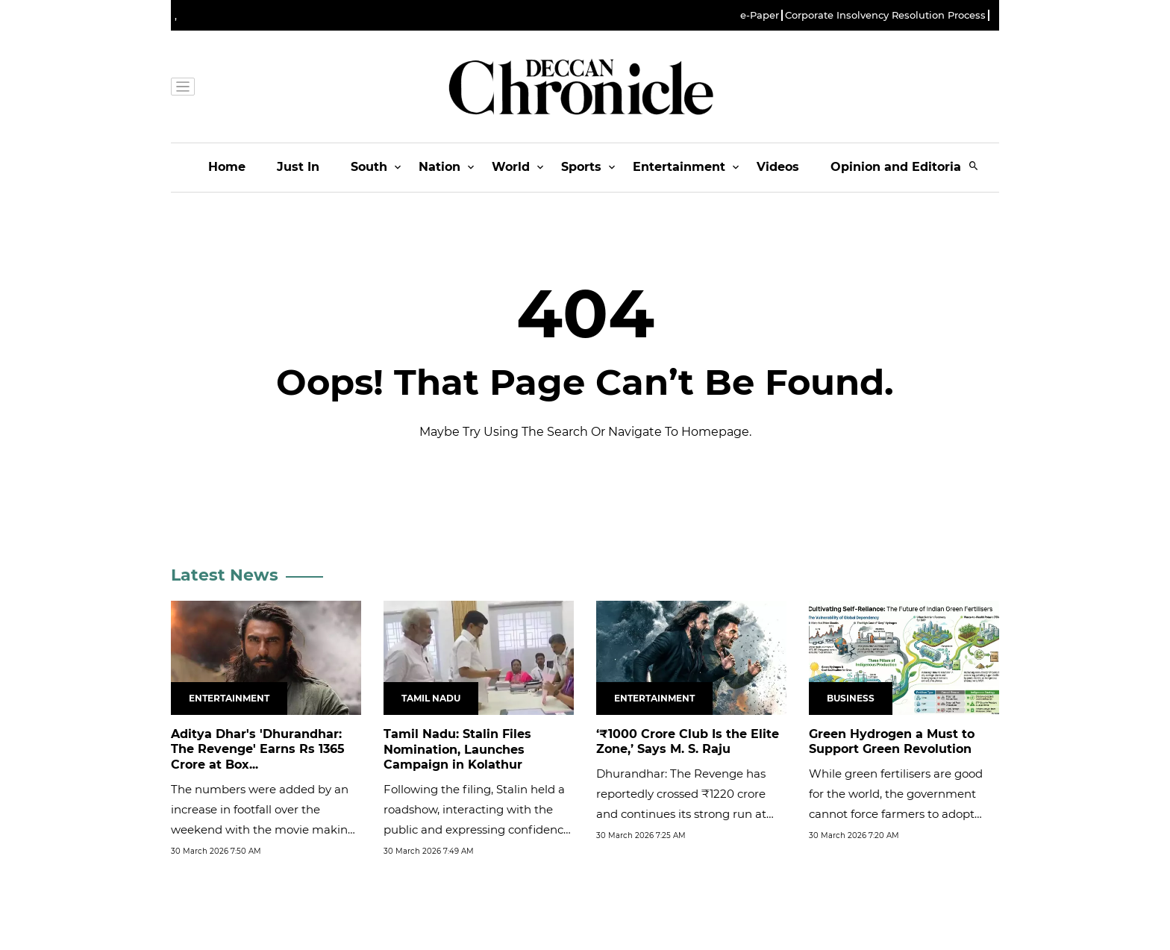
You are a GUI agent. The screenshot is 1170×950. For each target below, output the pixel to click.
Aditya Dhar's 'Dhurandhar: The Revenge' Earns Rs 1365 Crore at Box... (258, 749)
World (511, 167)
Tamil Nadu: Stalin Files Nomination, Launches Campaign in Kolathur (457, 749)
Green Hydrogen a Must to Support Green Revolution (892, 742)
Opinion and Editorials (901, 167)
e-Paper (759, 15)
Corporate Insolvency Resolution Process (885, 15)
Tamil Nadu (430, 698)
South (369, 167)
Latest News (224, 575)
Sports (581, 167)
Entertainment (679, 167)
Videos (778, 167)
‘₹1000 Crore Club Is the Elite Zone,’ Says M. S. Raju (687, 742)
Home (226, 167)
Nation (439, 167)
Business (851, 698)
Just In (298, 167)
